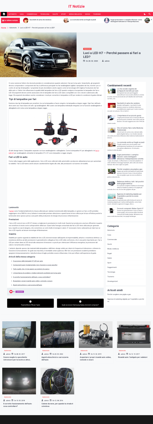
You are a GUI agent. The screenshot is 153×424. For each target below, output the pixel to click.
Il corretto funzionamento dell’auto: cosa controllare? (32, 277)
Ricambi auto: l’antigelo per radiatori (132, 357)
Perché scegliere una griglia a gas (129, 169)
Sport (63, 14)
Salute (55, 14)
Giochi (87, 14)
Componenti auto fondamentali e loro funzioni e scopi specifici (35, 265)
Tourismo (97, 14)
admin (107, 61)
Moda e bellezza (75, 14)
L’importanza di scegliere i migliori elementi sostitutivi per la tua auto (37, 273)
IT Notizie (76, 6)
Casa (22, 14)
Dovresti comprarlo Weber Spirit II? (130, 209)
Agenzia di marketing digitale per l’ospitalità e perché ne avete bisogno (129, 196)
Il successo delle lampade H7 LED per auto (28, 261)
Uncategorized (112, 281)
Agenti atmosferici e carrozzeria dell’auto (27, 285)
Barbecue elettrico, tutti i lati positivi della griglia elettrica (130, 183)
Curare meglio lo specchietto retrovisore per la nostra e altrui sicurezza (16, 359)
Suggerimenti (112, 267)
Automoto (12, 14)
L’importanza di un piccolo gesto (129, 116)
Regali (109, 253)
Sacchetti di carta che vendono (48, 20)
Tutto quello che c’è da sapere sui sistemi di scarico (31, 269)
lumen (12, 211)
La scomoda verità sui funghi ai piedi (91, 20)
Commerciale (32, 14)
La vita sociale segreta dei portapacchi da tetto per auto (127, 90)
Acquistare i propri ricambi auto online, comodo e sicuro (32, 281)
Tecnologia (44, 14)
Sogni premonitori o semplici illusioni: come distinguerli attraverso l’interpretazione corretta (134, 20)
